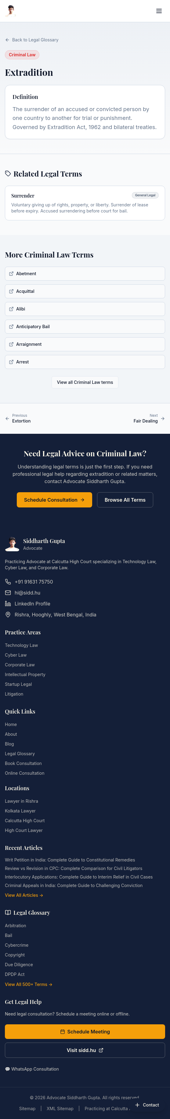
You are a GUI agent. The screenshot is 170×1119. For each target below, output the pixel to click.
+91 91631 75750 (29, 582)
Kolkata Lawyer (20, 810)
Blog (9, 743)
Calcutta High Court (25, 820)
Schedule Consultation (54, 500)
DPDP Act (14, 974)
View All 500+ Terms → (28, 984)
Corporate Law (20, 664)
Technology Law (21, 645)
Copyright (15, 954)
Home (11, 724)
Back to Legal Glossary (32, 39)
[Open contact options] (146, 1105)
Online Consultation (24, 773)
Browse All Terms (125, 500)
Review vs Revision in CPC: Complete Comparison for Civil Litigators (73, 868)
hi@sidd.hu (22, 593)
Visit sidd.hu (85, 1050)
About (11, 734)
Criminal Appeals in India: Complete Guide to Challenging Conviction (74, 885)
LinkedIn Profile (27, 604)
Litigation (14, 693)
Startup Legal (18, 684)
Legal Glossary (20, 753)
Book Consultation (23, 763)
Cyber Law (16, 655)
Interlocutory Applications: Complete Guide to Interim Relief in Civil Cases (79, 876)
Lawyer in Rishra (21, 801)
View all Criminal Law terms (85, 382)
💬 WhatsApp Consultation (32, 1069)
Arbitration (15, 925)
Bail (8, 935)
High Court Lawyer (24, 830)
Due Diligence (19, 964)
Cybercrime (16, 945)
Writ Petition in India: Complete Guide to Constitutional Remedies (70, 859)
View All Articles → (24, 895)
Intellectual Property (25, 674)
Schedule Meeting (85, 1032)
